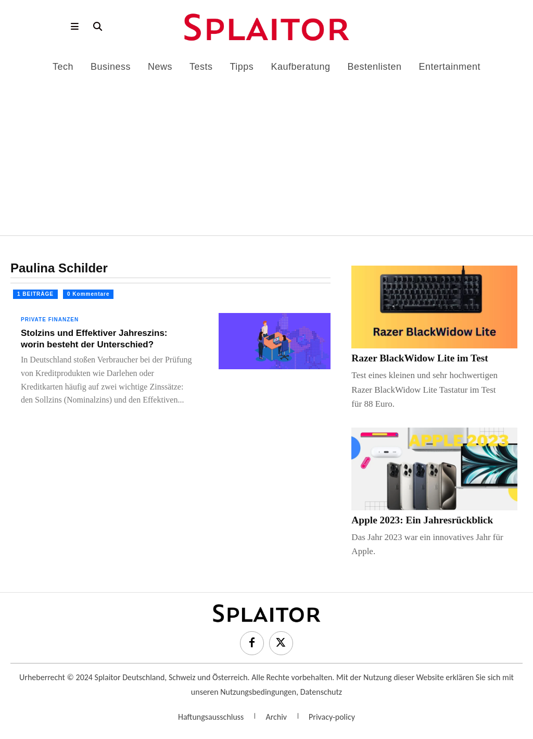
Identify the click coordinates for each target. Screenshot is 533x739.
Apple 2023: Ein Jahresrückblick (413, 519)
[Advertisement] (266, 150)
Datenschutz (321, 691)
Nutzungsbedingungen (258, 691)
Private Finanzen (50, 319)
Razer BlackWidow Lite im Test (411, 358)
